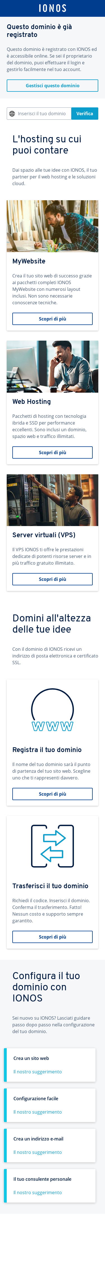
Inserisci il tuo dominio (42, 113)
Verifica (84, 113)
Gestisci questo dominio (53, 86)
